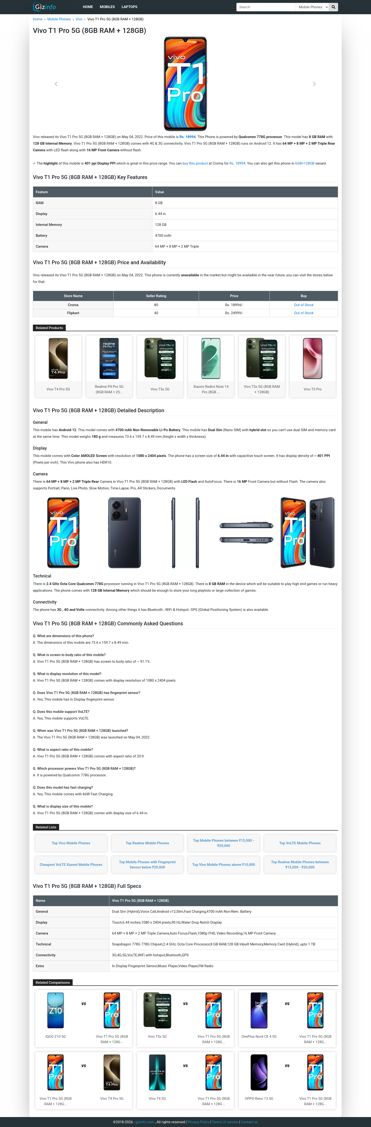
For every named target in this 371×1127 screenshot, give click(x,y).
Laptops (129, 7)
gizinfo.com (145, 1122)
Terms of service (225, 1122)
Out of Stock (304, 305)
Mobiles (107, 7)
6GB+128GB (305, 163)
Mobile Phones (59, 19)
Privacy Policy (198, 1122)
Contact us (249, 1122)
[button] (56, 83)
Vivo (79, 19)
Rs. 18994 (237, 163)
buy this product (195, 163)
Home (88, 7)
